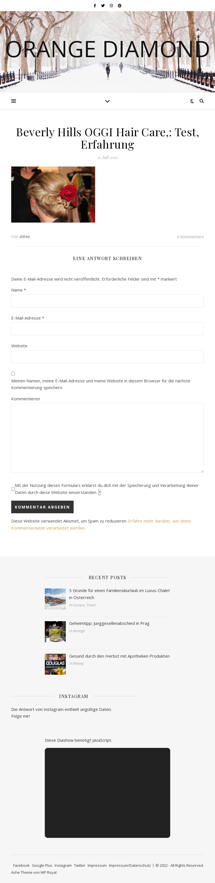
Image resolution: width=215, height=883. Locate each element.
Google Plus (42, 865)
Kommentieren (25, 398)
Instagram (63, 865)
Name (18, 290)
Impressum (97, 865)
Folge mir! (20, 716)
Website (19, 345)
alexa (25, 236)
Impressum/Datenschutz (130, 865)
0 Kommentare (190, 236)
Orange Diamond (107, 48)
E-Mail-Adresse (27, 318)
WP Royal (49, 872)
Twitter (79, 865)
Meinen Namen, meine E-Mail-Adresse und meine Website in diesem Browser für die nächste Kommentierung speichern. (100, 384)
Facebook (21, 865)
